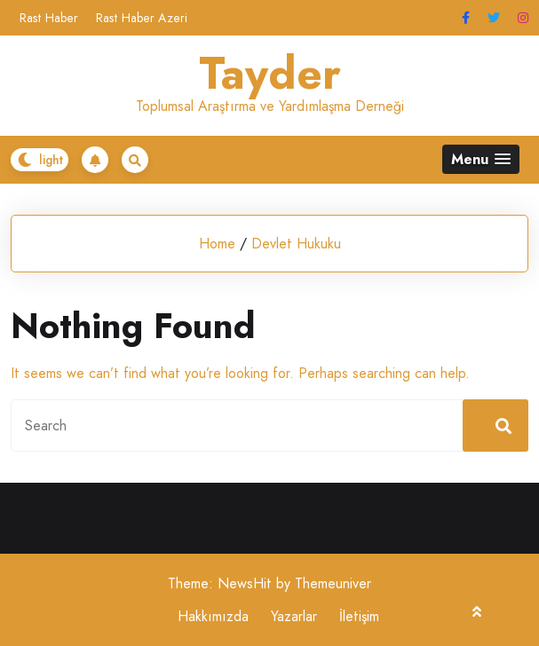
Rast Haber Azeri (141, 18)
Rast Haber (49, 18)
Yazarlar (294, 616)
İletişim (359, 616)
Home (217, 243)
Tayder (270, 73)
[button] (480, 159)
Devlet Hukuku (296, 243)
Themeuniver (333, 583)
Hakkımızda (213, 616)
